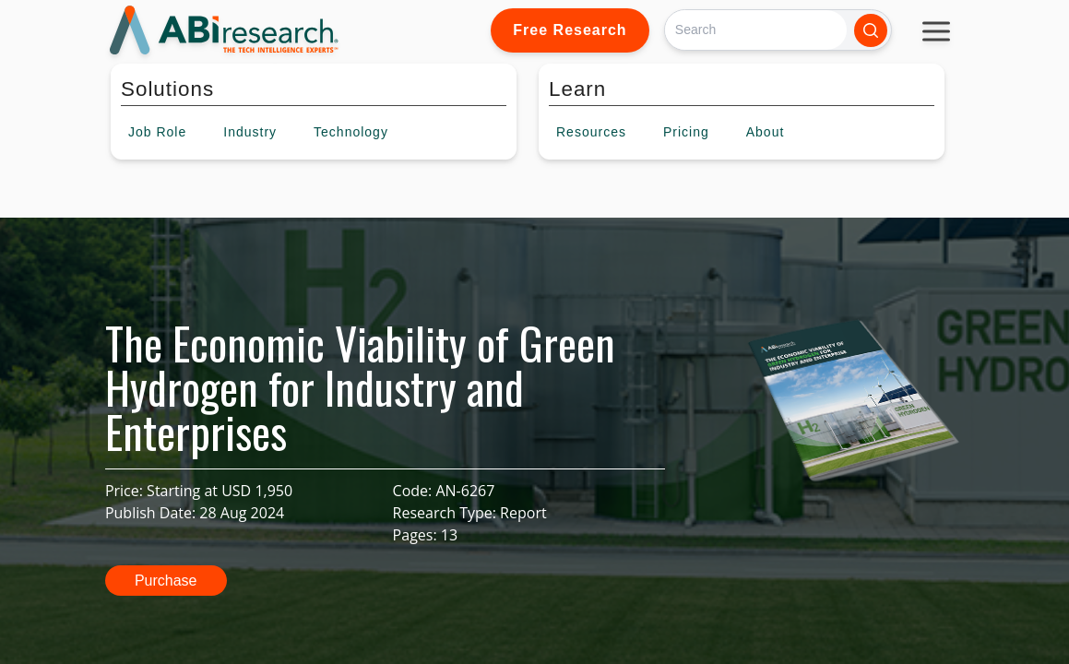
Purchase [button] (166, 580)
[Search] (756, 30)
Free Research (569, 30)
